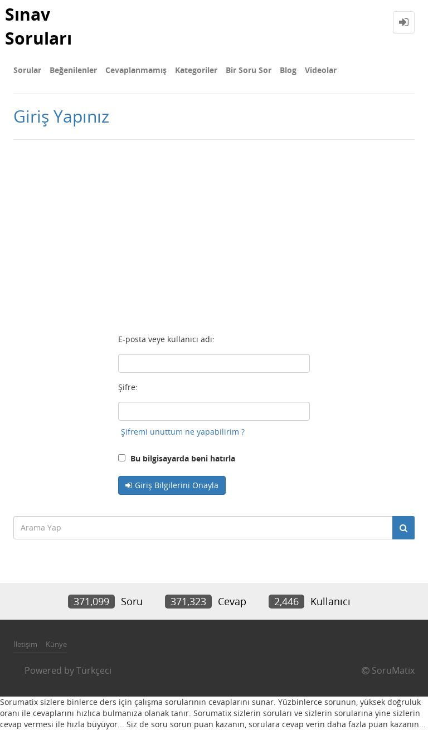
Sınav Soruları (38, 26)
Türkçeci (93, 670)
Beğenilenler (73, 70)
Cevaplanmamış (136, 70)
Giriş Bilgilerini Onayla (176, 485)
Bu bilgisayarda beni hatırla (176, 458)
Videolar (321, 70)
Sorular (27, 70)
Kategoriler (196, 70)
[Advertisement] (214, 235)
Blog (288, 70)
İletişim (25, 644)
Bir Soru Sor (248, 70)
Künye (56, 644)
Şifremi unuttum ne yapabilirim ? (183, 431)
